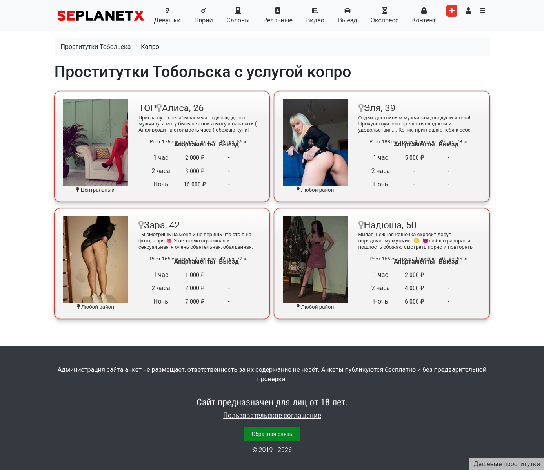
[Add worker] (451, 11)
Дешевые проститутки (506, 464)
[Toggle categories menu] (482, 11)
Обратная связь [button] (272, 434)
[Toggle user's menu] (468, 11)
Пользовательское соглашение (272, 415)
